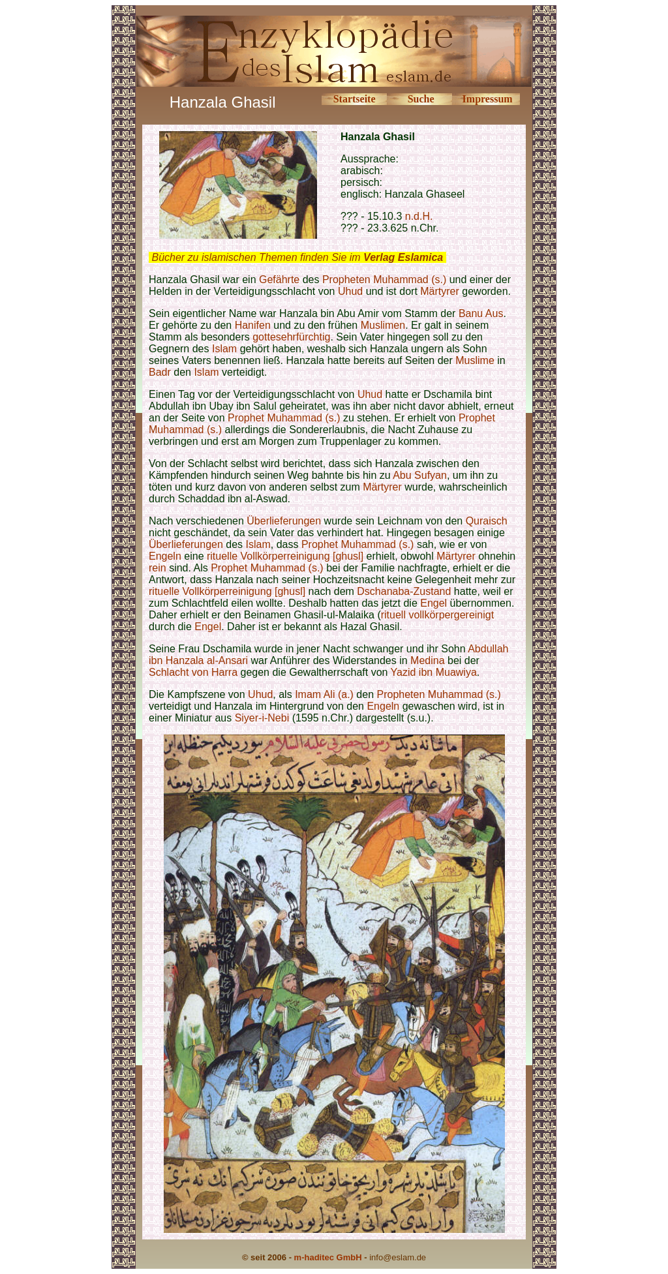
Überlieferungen (284, 520)
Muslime (474, 360)
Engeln (165, 556)
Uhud (350, 291)
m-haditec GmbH (328, 1257)
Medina (427, 660)
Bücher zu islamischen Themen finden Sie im (297, 257)
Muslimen (383, 325)
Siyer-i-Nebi (262, 717)
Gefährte (279, 279)
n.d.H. (419, 216)
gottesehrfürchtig (291, 336)
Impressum (488, 98)
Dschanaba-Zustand (404, 591)
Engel (433, 603)
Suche (421, 98)
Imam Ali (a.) (324, 694)
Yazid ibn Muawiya (434, 672)
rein (157, 567)
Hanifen (253, 325)
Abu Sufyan (420, 475)
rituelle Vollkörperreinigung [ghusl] (285, 556)
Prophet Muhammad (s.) (284, 417)
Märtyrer (439, 291)
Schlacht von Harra (193, 672)
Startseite (354, 98)
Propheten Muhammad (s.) (384, 279)
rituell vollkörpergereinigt (437, 614)
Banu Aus (481, 313)
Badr (160, 372)
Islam (224, 348)
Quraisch (487, 520)
